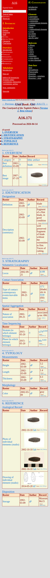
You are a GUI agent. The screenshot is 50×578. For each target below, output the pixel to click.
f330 (42, 295)
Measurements (10, 356)
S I (7, 39)
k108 (42, 271)
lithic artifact (33, 160)
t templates (32, 56)
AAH (45, 331)
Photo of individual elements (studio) (11, 442)
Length (6, 372)
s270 (41, 331)
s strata (31, 54)
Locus (5, 273)
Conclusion (7, 43)
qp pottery (32, 36)
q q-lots (31, 32)
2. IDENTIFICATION (12, 135)
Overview (6, 32)
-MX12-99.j (43, 275)
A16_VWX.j (43, 430)
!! (20, 160)
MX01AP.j (44, 164)
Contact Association (13, 279)
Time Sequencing (11, 323)
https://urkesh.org (8, 100)
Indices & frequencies (11, 78)
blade (30, 164)
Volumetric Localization (15, 264)
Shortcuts (6, 19)
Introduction (7, 50)
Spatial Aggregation (12, 305)
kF (34, 486)
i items (30, 27)
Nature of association (8, 315)
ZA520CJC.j (42, 335)
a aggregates (33, 17)
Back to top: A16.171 (8, 150)
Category (7, 160)
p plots (30, 50)
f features (31, 25)
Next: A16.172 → (39, 104)
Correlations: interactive (12, 82)
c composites (33, 21)
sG (20, 177)
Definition (7, 204)
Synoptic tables (8, 80)
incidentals (32, 9)
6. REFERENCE (9, 144)
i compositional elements (37, 29)
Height (6, 365)
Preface (5, 30)
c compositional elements (37, 23)
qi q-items (32, 34)
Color (5, 393)
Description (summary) (8, 231)
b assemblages (33, 19)
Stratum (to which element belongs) (10, 333)
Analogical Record (12, 407)
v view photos (33, 58)
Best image (5, 177)
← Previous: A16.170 (12, 104)
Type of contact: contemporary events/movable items (10, 293)
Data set (6, 74)
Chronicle (6, 41)
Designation (8, 196)
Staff (4, 35)
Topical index (8, 14)
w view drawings (34, 60)
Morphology (8, 385)
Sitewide (6, 91)
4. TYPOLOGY (9, 141)
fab (34, 430)
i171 (42, 286)
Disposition (8, 491)
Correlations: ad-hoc (10, 84)
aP (28, 204)
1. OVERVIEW (10, 132)
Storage (6, 501)
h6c (40, 340)
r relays (31, 52)
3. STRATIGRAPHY (12, 138)
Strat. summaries (9, 88)
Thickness (7, 378)
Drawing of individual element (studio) (10, 480)
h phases (31, 45)
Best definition (7, 164)
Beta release (26, 111)
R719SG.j (44, 185)
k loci (30, 47)
